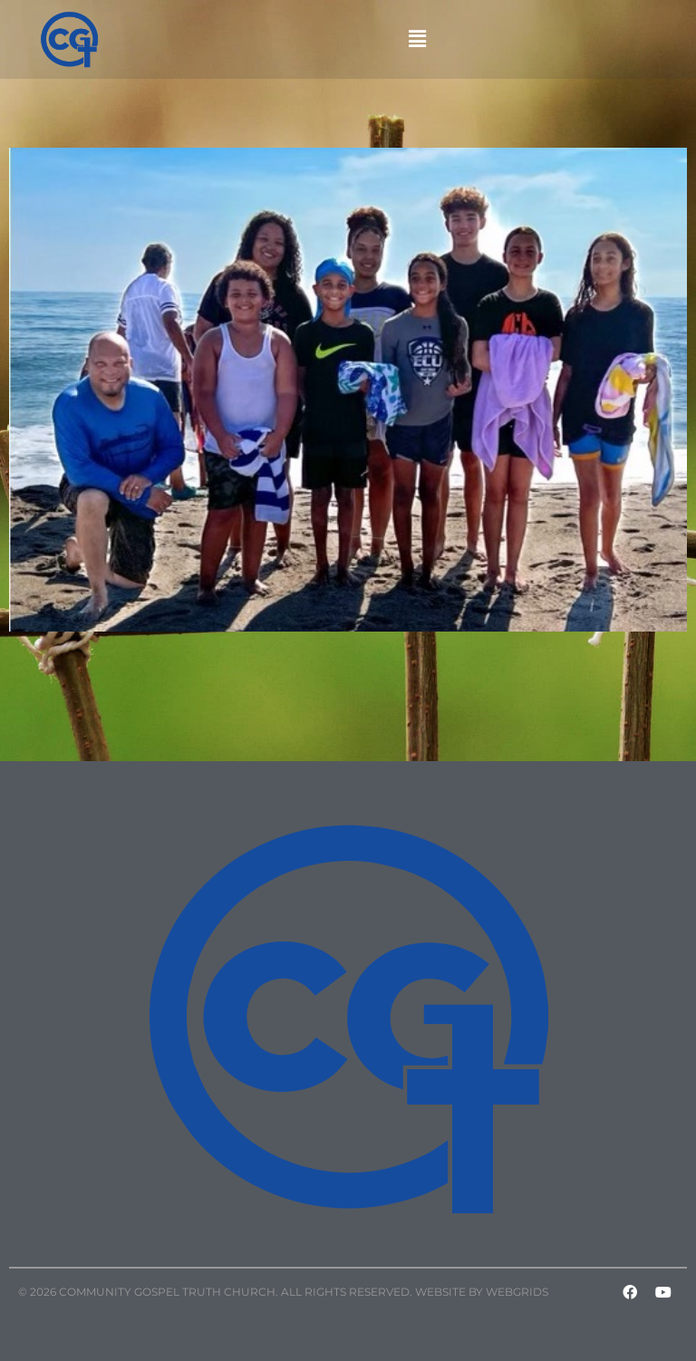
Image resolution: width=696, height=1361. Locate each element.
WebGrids (517, 1291)
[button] (417, 39)
